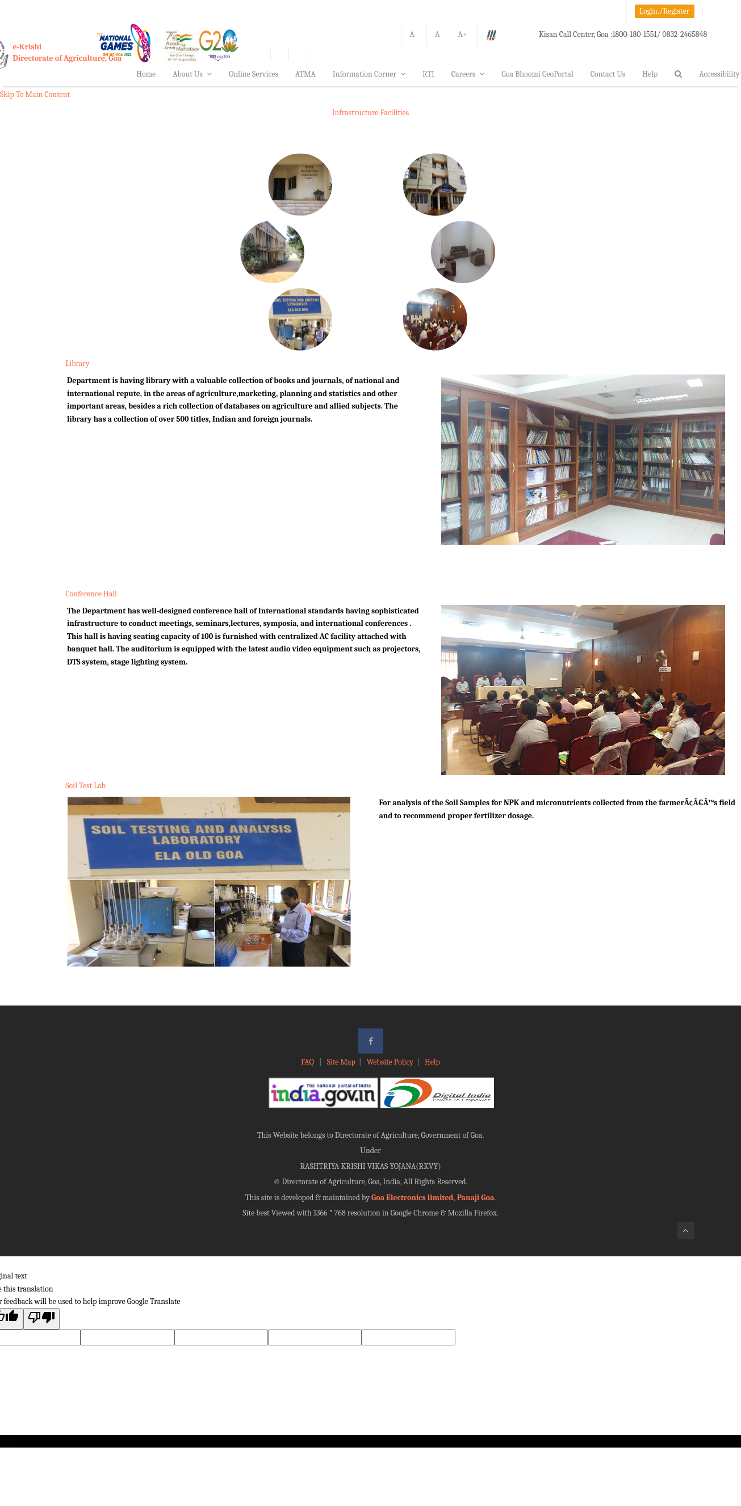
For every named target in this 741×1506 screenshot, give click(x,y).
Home (146, 74)
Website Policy (390, 1062)
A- (413, 34)
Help (650, 74)
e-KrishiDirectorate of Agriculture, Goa (67, 52)
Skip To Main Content (35, 94)
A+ (462, 34)
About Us (192, 74)
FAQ (308, 1062)
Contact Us (608, 74)
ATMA (305, 74)
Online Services (253, 74)
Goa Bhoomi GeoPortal (537, 74)
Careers (468, 74)
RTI (428, 74)
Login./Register (664, 11)
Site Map (341, 1062)
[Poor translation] (41, 1318)
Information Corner (369, 74)
